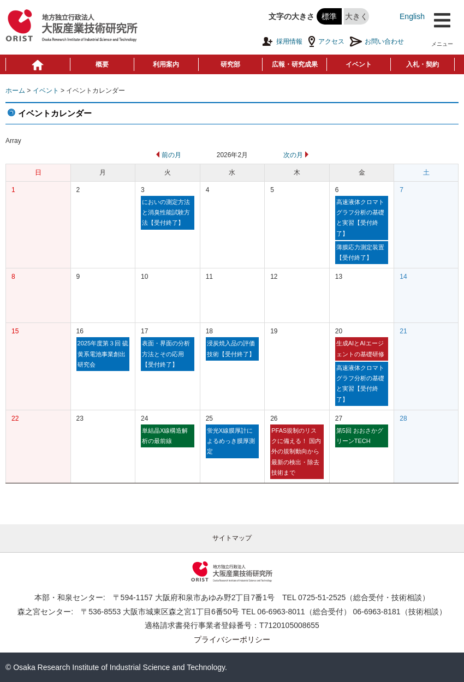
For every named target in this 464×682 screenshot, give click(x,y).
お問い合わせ (377, 41)
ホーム (15, 90)
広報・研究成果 (295, 64)
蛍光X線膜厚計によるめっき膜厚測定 (231, 441)
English (412, 16)
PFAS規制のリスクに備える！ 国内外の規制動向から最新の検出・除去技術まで (296, 451)
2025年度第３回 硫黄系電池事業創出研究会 (103, 354)
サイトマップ (232, 538)
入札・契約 (422, 64)
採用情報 (281, 41)
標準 (329, 16)
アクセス (326, 41)
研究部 (230, 64)
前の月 (167, 155)
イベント (359, 64)
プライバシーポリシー (232, 639)
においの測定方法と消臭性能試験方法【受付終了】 (166, 212)
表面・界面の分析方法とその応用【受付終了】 (166, 354)
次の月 (297, 155)
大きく (356, 16)
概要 (102, 64)
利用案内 (166, 64)
